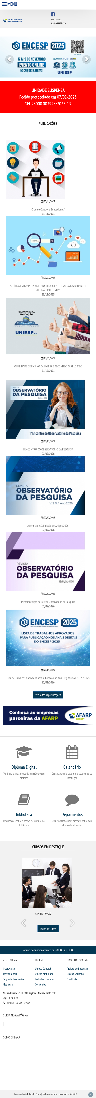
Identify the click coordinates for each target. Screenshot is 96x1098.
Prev (24, 924)
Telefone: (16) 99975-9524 (16, 1002)
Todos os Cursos (48, 929)
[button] (7, 57)
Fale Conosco (56, 19)
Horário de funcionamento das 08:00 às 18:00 (48, 950)
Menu (10, 4)
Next (72, 924)
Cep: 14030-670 (10, 998)
